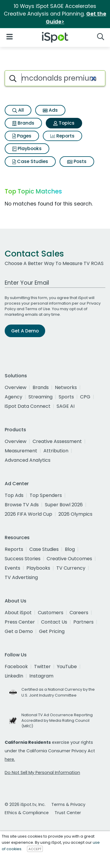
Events (12, 568)
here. (10, 759)
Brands (23, 123)
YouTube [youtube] (67, 666)
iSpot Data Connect (27, 406)
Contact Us (54, 622)
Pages (21, 136)
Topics (64, 123)
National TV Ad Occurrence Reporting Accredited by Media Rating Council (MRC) (57, 720)
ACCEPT (34, 849)
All (18, 110)
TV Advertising (21, 577)
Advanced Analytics (27, 460)
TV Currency (70, 568)
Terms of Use (37, 308)
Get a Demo (19, 631)
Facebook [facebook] (16, 666)
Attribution (55, 450)
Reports (62, 136)
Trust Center (68, 813)
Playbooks (27, 148)
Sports (66, 396)
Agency (13, 396)
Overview (15, 387)
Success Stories (22, 558)
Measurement (21, 450)
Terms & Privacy (68, 804)
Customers (50, 612)
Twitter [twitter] (42, 666)
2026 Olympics (75, 514)
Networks (66, 387)
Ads (50, 110)
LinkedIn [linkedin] (14, 676)
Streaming (40, 396)
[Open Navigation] (9, 36)
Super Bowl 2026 (64, 504)
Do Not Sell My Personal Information (42, 772)
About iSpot (18, 612)
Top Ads (14, 495)
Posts (77, 161)
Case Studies (30, 161)
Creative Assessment (57, 441)
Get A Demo (25, 330)
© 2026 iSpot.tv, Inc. (25, 804)
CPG (85, 396)
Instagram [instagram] (41, 676)
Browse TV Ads (22, 504)
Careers (79, 612)
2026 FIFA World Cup (28, 514)
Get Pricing (52, 631)
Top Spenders (46, 495)
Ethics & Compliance (27, 813)
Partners (83, 622)
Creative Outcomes (69, 558)
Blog (70, 549)
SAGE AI (66, 406)
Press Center (20, 622)
